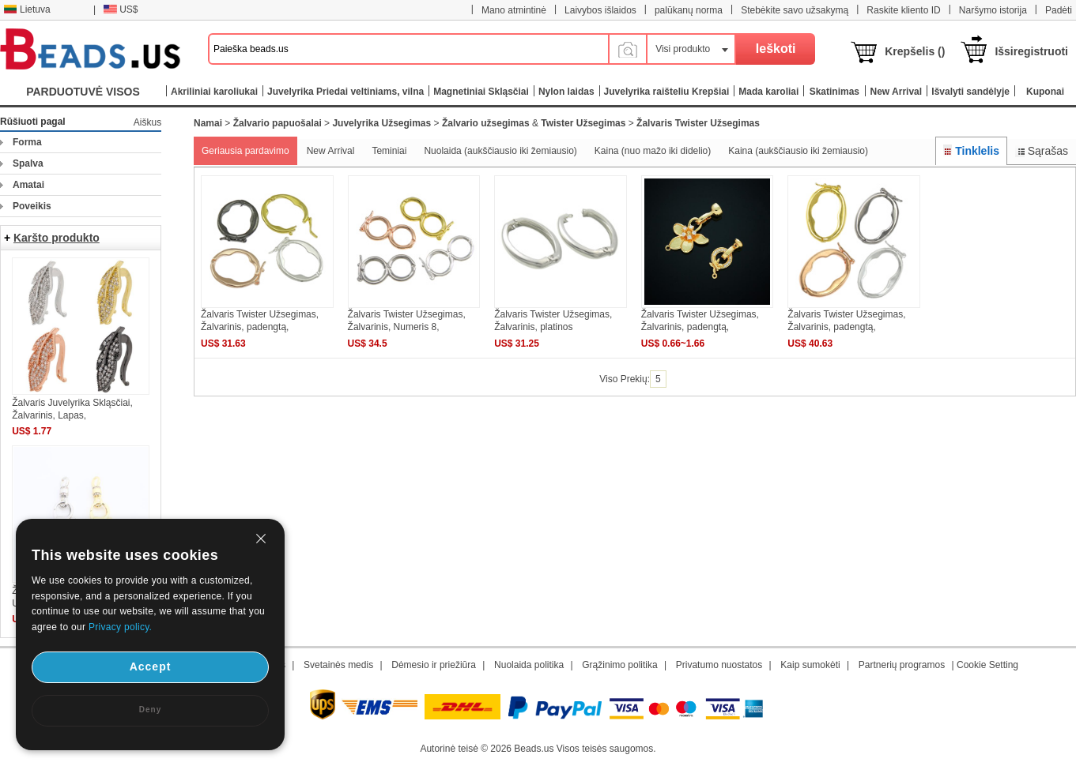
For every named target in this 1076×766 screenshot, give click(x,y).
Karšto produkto (56, 237)
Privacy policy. (120, 627)
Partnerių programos (902, 664)
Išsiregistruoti (1031, 51)
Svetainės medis (338, 664)
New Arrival (331, 150)
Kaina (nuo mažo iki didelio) (653, 150)
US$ (121, 9)
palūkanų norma (689, 10)
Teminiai (389, 150)
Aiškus (147, 122)
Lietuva (27, 9)
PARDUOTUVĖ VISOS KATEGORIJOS (83, 95)
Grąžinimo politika (619, 664)
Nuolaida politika (529, 664)
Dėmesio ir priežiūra (433, 664)
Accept (151, 666)
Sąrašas (1041, 151)
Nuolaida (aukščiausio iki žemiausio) (500, 150)
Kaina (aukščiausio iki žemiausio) (798, 150)
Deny (150, 709)
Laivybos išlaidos (600, 10)
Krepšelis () (915, 51)
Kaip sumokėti (810, 664)
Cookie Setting (987, 664)
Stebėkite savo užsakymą (794, 10)
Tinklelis (971, 151)
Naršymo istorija (993, 10)
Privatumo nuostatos (719, 664)
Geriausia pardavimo (245, 150)
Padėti (1058, 10)
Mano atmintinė (513, 10)
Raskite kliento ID (903, 10)
